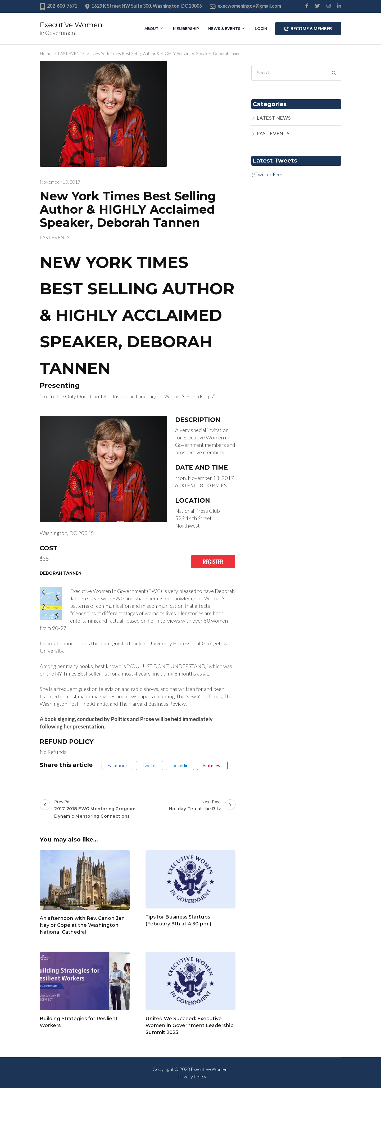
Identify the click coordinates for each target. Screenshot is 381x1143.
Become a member (308, 28)
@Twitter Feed (267, 174)
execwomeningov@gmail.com (249, 6)
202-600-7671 (62, 6)
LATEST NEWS (274, 118)
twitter (149, 765)
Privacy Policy (192, 1076)
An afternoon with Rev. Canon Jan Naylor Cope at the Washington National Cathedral (82, 925)
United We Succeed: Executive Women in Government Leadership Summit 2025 (190, 1025)
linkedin (180, 765)
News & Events (224, 28)
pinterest (212, 765)
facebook (117, 765)
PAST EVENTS (55, 237)
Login (261, 28)
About (151, 28)
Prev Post (88, 809)
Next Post (202, 806)
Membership (186, 28)
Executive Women (71, 25)
